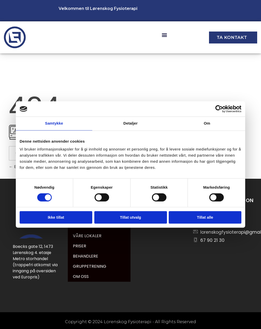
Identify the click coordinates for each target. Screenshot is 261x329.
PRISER (79, 246)
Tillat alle (205, 217)
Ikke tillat (56, 217)
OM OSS (81, 276)
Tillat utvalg (130, 217)
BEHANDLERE (85, 256)
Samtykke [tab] (54, 123)
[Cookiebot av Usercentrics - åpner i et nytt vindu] (219, 109)
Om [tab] (207, 123)
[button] (164, 35)
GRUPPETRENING (89, 266)
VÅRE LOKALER (87, 236)
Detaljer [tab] (130, 123)
